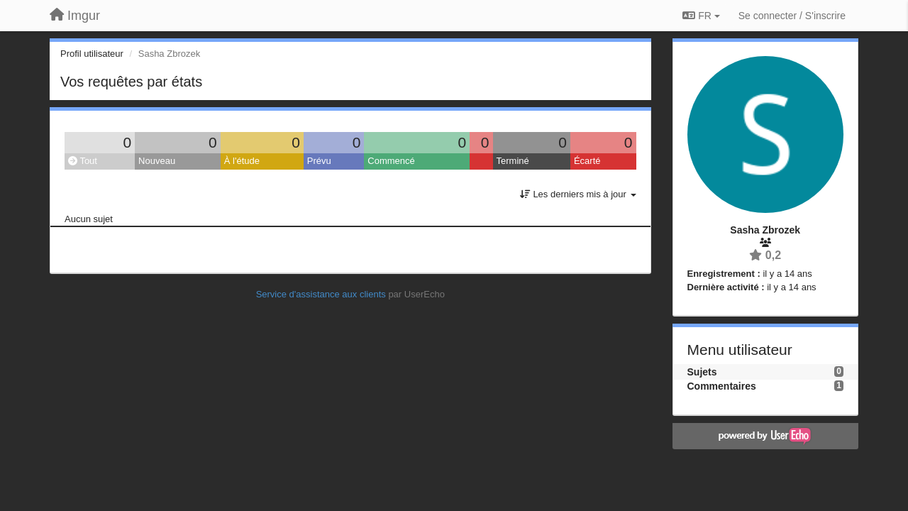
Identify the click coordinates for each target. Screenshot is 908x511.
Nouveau (156, 160)
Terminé (513, 160)
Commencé (390, 160)
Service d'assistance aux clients (321, 294)
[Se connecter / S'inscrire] (792, 16)
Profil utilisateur (91, 53)
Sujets (702, 372)
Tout (82, 160)
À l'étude (242, 160)
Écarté (587, 160)
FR (700, 15)
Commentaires (721, 386)
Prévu (319, 160)
